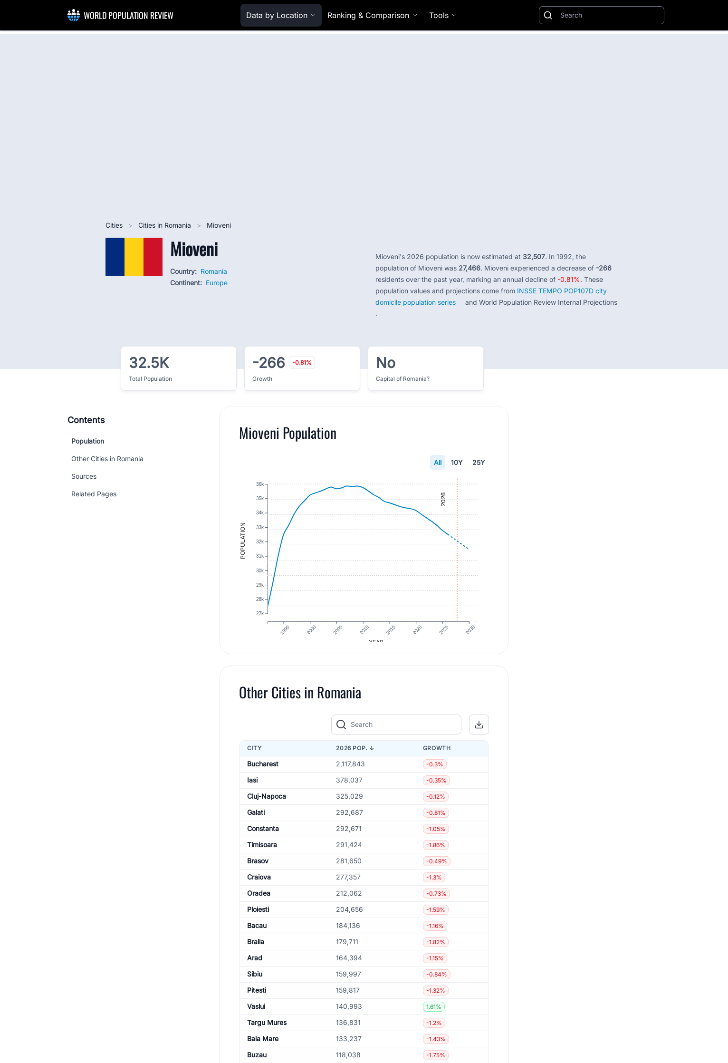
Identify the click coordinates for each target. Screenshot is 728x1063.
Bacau (257, 933)
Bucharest (262, 771)
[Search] (610, 15)
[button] (479, 732)
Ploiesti (258, 917)
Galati (256, 820)
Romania (214, 271)
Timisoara (262, 852)
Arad (254, 965)
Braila (255, 949)
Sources (83, 476)
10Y (457, 462)
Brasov (257, 868)
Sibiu (254, 981)
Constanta (263, 836)
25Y (478, 462)
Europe (217, 283)
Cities (115, 225)
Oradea (258, 901)
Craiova (259, 884)
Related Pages (93, 494)
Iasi (252, 787)
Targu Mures (267, 1030)
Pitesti (256, 998)
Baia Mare (262, 1046)
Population (87, 441)
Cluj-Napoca (266, 804)
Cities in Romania (165, 225)
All (437, 462)
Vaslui (256, 1014)
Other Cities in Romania (107, 458)
